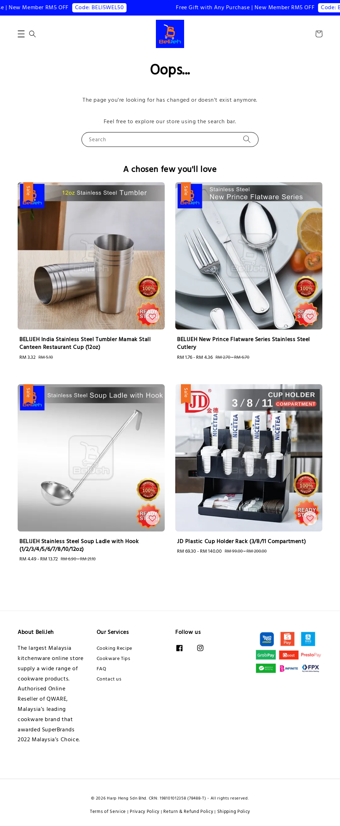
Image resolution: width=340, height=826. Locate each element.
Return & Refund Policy (188, 811)
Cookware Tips (113, 658)
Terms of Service (108, 811)
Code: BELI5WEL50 (103, 7)
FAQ (102, 668)
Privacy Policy (144, 811)
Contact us (109, 679)
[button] (21, 34)
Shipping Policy (233, 811)
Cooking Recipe (114, 648)
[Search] (247, 139)
